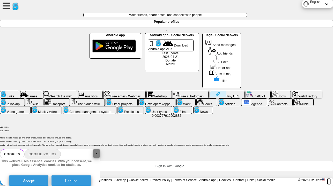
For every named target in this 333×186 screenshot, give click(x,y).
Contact (239, 180)
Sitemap (120, 180)
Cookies (12, 154)
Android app (208, 180)
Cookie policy (42, 154)
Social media (266, 180)
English (315, 2)
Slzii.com (315, 180)
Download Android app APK (168, 45)
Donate (170, 60)
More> (170, 64)
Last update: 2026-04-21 (170, 55)
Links (250, 180)
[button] (166, 166)
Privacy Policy (160, 180)
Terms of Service (185, 180)
